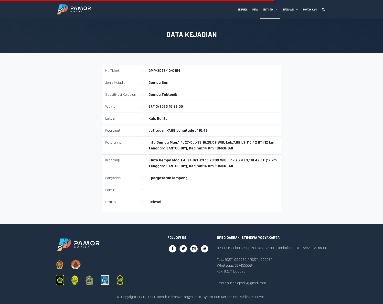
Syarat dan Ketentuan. (220, 297)
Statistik (270, 9)
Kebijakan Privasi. (252, 297)
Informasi (290, 9)
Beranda (243, 9)
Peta (255, 9)
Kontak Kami (310, 9)
